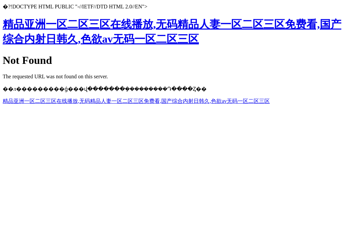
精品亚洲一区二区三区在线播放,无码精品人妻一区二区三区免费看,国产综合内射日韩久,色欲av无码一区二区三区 (136, 101)
